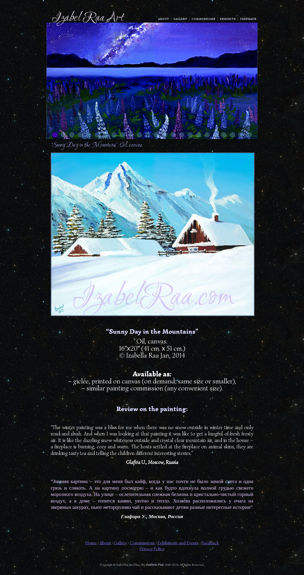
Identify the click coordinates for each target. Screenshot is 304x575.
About (163, 19)
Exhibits (228, 19)
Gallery (180, 19)
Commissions (203, 19)
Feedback (248, 19)
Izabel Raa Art (88, 18)
